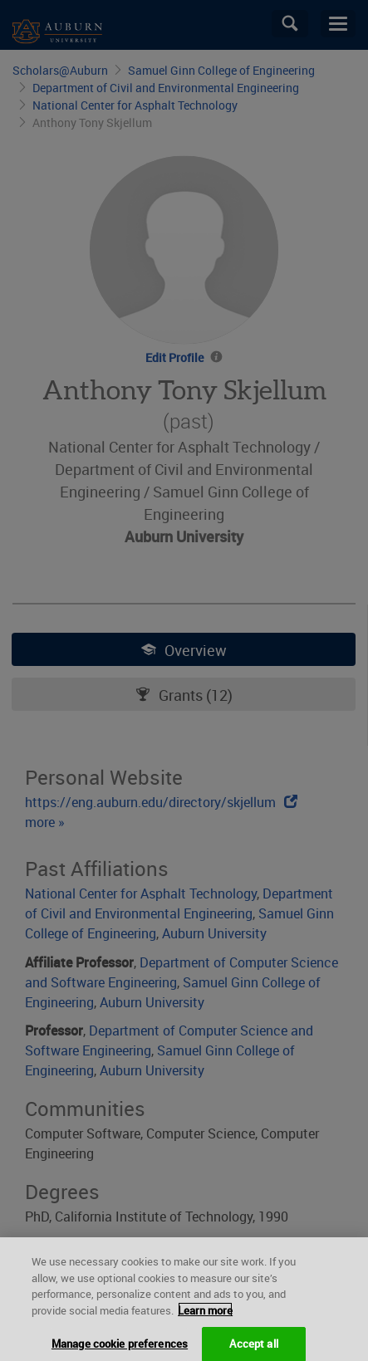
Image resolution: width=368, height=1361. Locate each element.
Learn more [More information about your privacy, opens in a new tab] (205, 1316)
